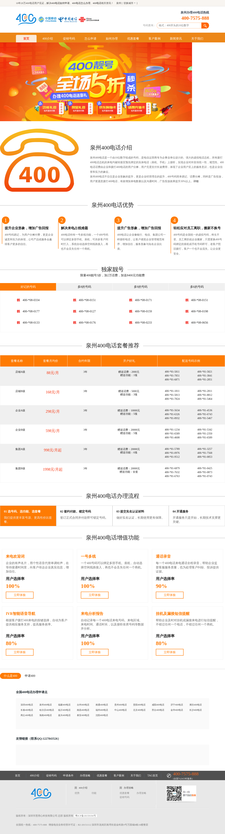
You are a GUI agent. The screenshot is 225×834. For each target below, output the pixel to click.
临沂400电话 (64, 710)
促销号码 (69, 38)
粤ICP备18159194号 (85, 815)
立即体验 (20, 595)
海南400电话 (45, 715)
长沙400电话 (195, 710)
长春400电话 (27, 710)
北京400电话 (139, 710)
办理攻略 (85, 775)
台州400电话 (83, 704)
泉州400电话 (45, 704)
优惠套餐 (133, 38)
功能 (94, 793)
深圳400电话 (27, 704)
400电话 (97, 3)
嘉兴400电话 (64, 715)
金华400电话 (177, 710)
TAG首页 (152, 775)
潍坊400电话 (195, 704)
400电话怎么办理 (81, 3)
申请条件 (68, 775)
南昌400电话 (83, 710)
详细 (196, 181)
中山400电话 (120, 710)
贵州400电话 (120, 704)
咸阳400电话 (158, 704)
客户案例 (154, 38)
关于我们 (197, 38)
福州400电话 (102, 710)
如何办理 (112, 38)
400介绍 (47, 38)
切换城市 (128, 3)
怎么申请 (90, 38)
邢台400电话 (158, 710)
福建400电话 (64, 704)
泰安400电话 (83, 715)
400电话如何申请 (60, 3)
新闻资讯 (176, 38)
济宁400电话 (177, 704)
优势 (77, 793)
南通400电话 (102, 704)
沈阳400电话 (102, 715)
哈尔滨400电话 (46, 710)
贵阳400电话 (139, 704)
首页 (26, 38)
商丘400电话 (27, 715)
